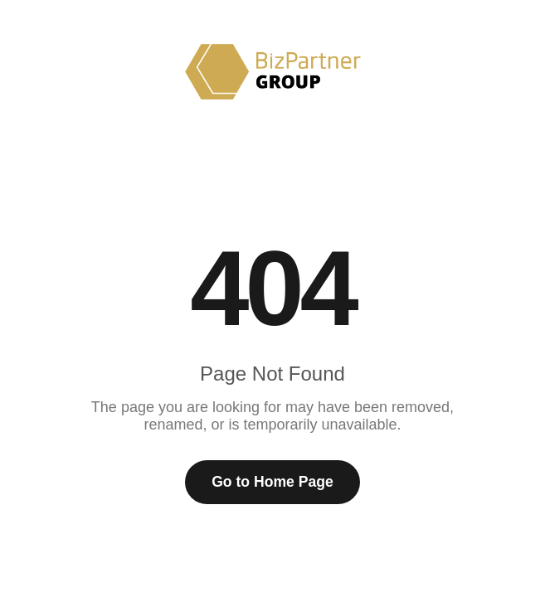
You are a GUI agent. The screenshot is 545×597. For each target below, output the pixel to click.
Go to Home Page (272, 481)
